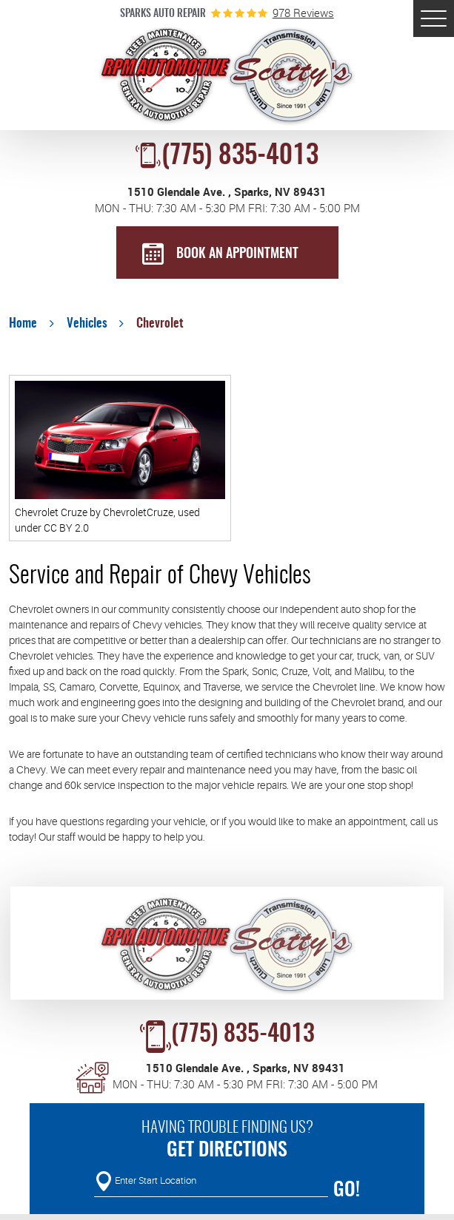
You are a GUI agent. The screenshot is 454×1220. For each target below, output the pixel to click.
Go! (346, 1190)
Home (23, 324)
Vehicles (87, 324)
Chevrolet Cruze (51, 512)
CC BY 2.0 (66, 528)
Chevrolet (160, 324)
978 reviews (303, 12)
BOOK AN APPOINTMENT (237, 254)
